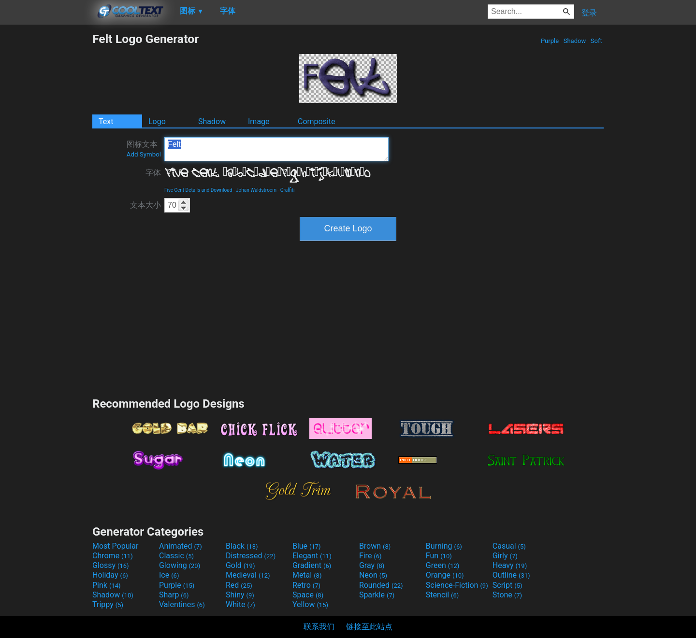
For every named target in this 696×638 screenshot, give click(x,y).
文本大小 (145, 205)
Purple (550, 40)
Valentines (182, 604)
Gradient (311, 565)
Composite (316, 121)
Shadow (574, 40)
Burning (444, 546)
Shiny (240, 594)
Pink (106, 585)
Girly (505, 555)
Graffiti (287, 190)
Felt (276, 149)
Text (106, 121)
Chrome (112, 555)
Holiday (110, 575)
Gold (240, 565)
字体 (153, 172)
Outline (511, 575)
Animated (180, 546)
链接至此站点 (369, 626)
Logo (157, 121)
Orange (445, 575)
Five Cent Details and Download (198, 190)
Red (239, 585)
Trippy (107, 604)
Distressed (251, 555)
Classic (176, 555)
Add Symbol (144, 154)
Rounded (381, 585)
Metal (307, 575)
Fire (370, 555)
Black (242, 546)
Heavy (510, 565)
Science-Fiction (457, 585)
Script (507, 585)
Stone (507, 594)
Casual (509, 546)
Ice (169, 575)
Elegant (312, 555)
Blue (306, 546)
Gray (371, 565)
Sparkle (376, 594)
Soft (596, 40)
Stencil (442, 594)
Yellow (310, 604)
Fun (439, 555)
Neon (373, 575)
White (240, 604)
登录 (589, 12)
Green (443, 565)
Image (259, 121)
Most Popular (115, 546)
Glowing (179, 565)
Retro (306, 585)
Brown (375, 546)
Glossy (110, 565)
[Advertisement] (46, 177)
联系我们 (319, 626)
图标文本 (144, 149)
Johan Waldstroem (256, 190)
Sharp (174, 594)
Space (307, 594)
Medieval (248, 575)
